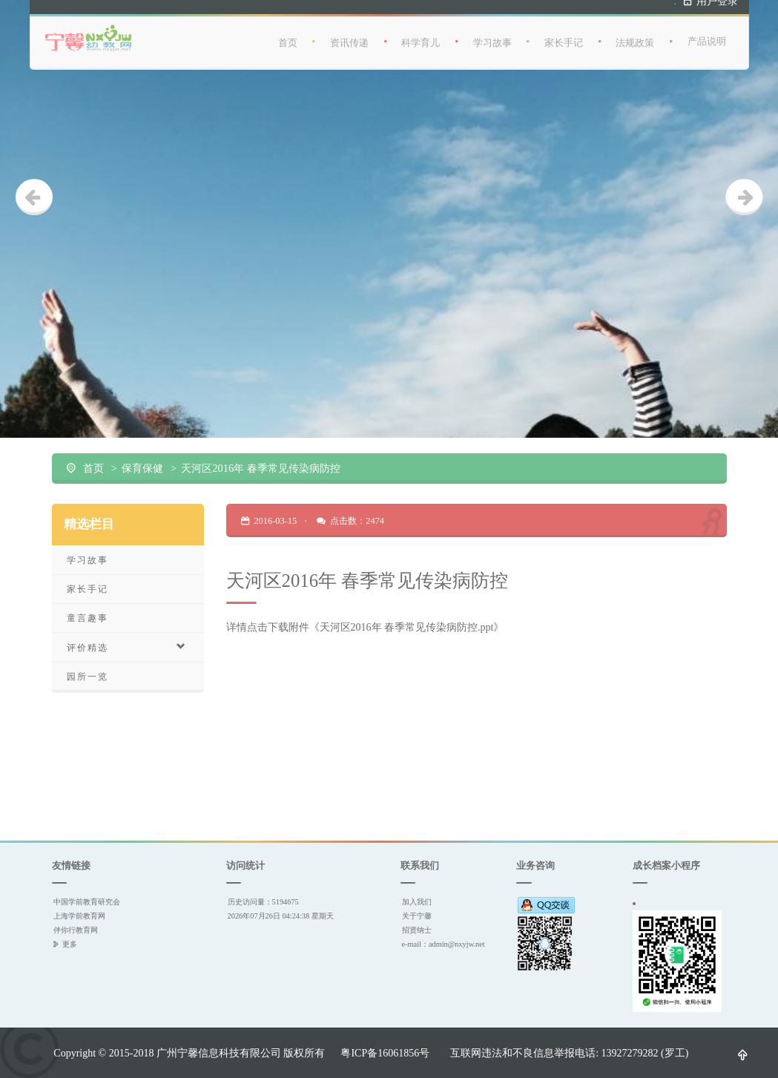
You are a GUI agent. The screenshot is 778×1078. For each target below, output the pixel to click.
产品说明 (707, 36)
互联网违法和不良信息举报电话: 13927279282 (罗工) (569, 1053)
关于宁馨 (417, 916)
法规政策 (635, 37)
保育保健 (142, 468)
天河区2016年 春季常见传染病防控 (260, 468)
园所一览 (87, 676)
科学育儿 (420, 37)
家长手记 (563, 37)
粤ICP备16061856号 (384, 1053)
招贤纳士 (417, 930)
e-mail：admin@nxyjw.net (443, 944)
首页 (287, 37)
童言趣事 (87, 617)
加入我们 (417, 902)
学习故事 (492, 37)
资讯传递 (349, 37)
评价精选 (127, 647)
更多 (69, 944)
